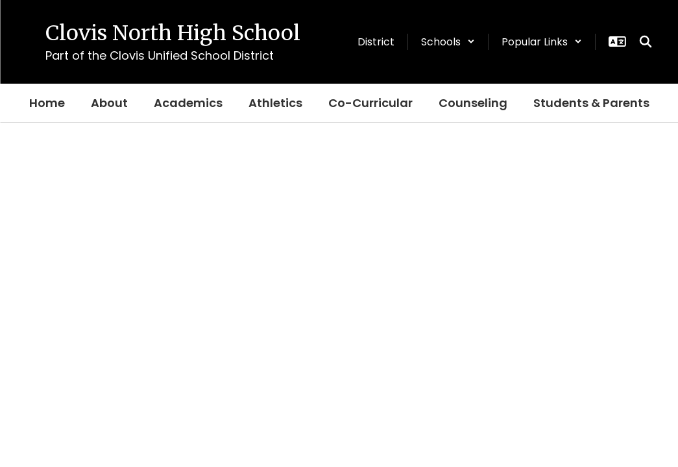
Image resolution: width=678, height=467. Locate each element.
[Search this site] (645, 41)
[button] (448, 42)
